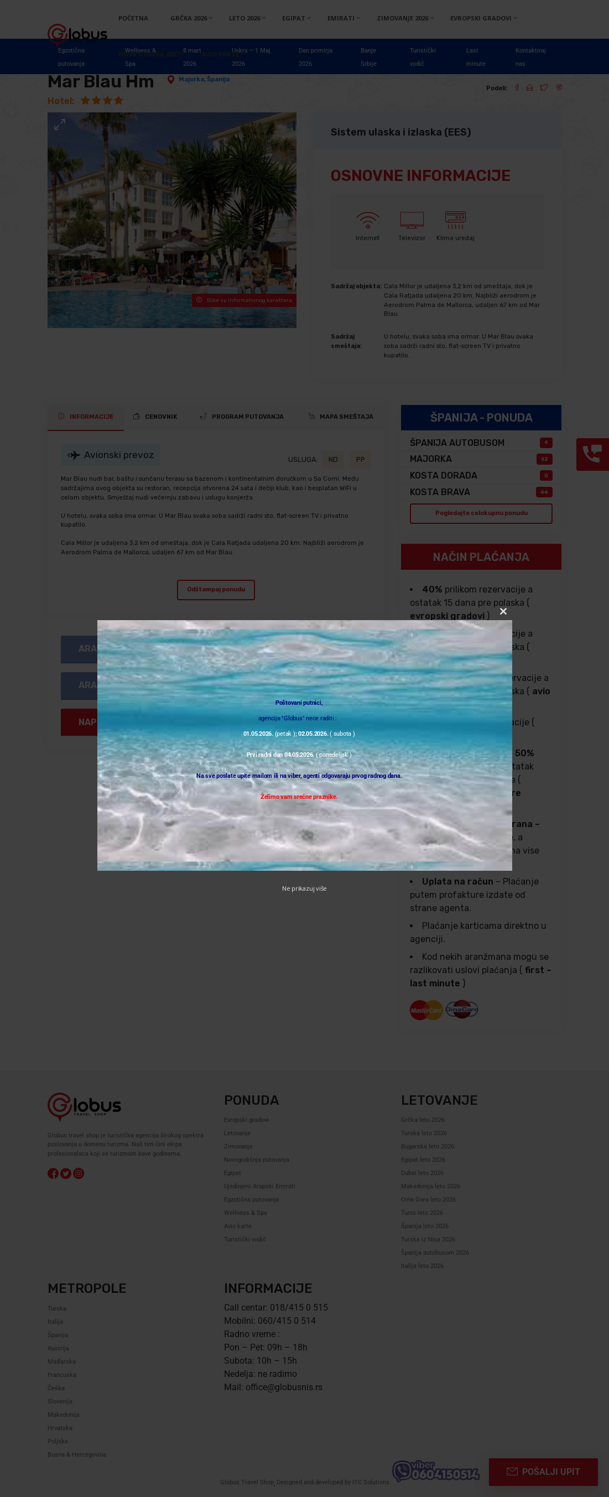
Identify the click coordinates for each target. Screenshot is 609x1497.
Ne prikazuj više (304, 888)
